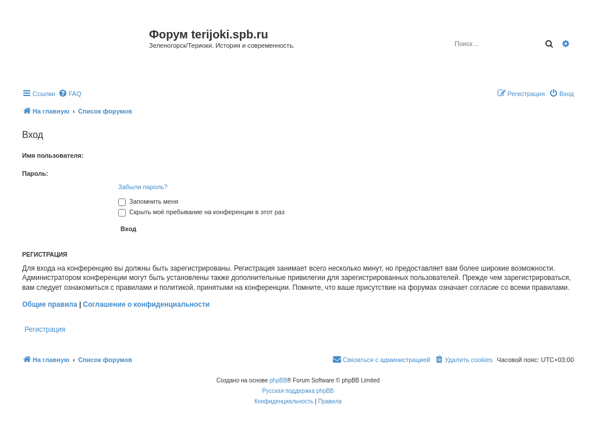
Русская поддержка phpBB (298, 391)
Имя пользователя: (53, 155)
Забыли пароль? (143, 186)
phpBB (278, 380)
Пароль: (35, 173)
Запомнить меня (148, 201)
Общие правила (49, 304)
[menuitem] (69, 94)
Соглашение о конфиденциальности (146, 304)
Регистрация (44, 329)
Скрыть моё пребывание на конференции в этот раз (201, 211)
